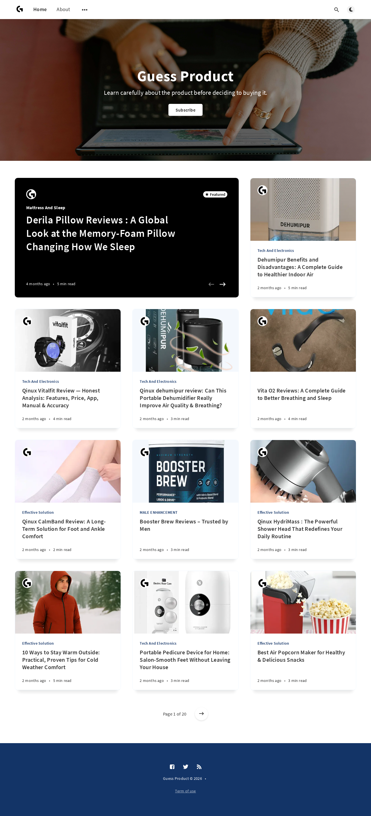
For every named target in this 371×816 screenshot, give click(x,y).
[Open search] (336, 9)
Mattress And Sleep (45, 207)
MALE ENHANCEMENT (159, 512)
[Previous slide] (211, 284)
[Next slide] (222, 284)
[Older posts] (201, 713)
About (63, 9)
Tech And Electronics (275, 250)
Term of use (185, 791)
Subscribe (185, 110)
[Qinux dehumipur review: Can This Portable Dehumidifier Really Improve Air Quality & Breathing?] (185, 407)
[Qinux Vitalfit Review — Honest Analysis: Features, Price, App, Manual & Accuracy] (68, 407)
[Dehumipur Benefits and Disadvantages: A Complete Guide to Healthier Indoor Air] (303, 276)
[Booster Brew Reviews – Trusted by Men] (185, 538)
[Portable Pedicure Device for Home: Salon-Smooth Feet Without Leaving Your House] (185, 669)
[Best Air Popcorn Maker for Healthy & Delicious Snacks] (303, 669)
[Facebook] (172, 767)
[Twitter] (185, 767)
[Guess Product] (31, 194)
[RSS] (199, 767)
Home (40, 9)
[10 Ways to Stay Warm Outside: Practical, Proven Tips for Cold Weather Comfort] (68, 669)
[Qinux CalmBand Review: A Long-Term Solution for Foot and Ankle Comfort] (68, 538)
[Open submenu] (84, 9)
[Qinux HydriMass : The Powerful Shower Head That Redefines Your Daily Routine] (303, 538)
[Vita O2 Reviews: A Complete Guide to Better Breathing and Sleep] (303, 400)
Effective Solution (38, 512)
